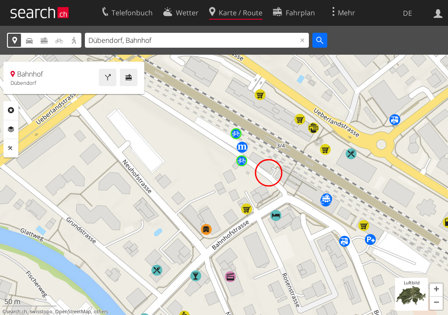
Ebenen (11, 129)
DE (407, 13)
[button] (436, 290)
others (101, 311)
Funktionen (11, 148)
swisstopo (41, 311)
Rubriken (11, 110)
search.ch (16, 311)
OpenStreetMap (73, 311)
